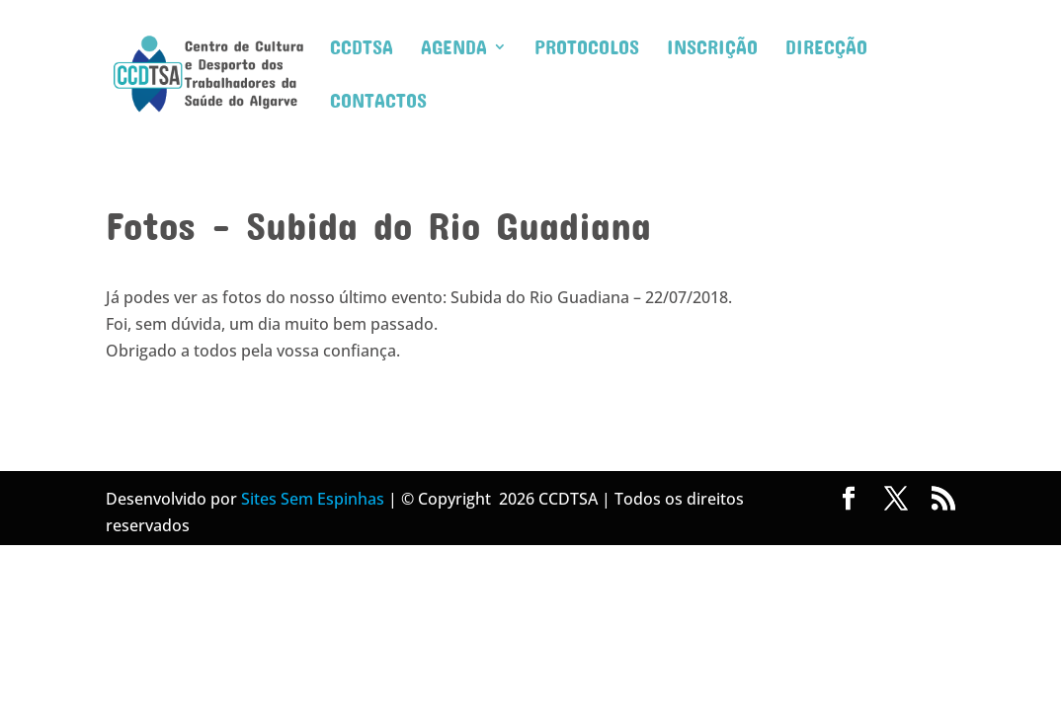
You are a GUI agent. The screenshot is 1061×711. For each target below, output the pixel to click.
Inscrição (712, 49)
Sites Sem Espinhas (312, 499)
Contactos (378, 102)
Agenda (454, 49)
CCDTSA (361, 49)
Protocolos (586, 49)
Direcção (826, 49)
